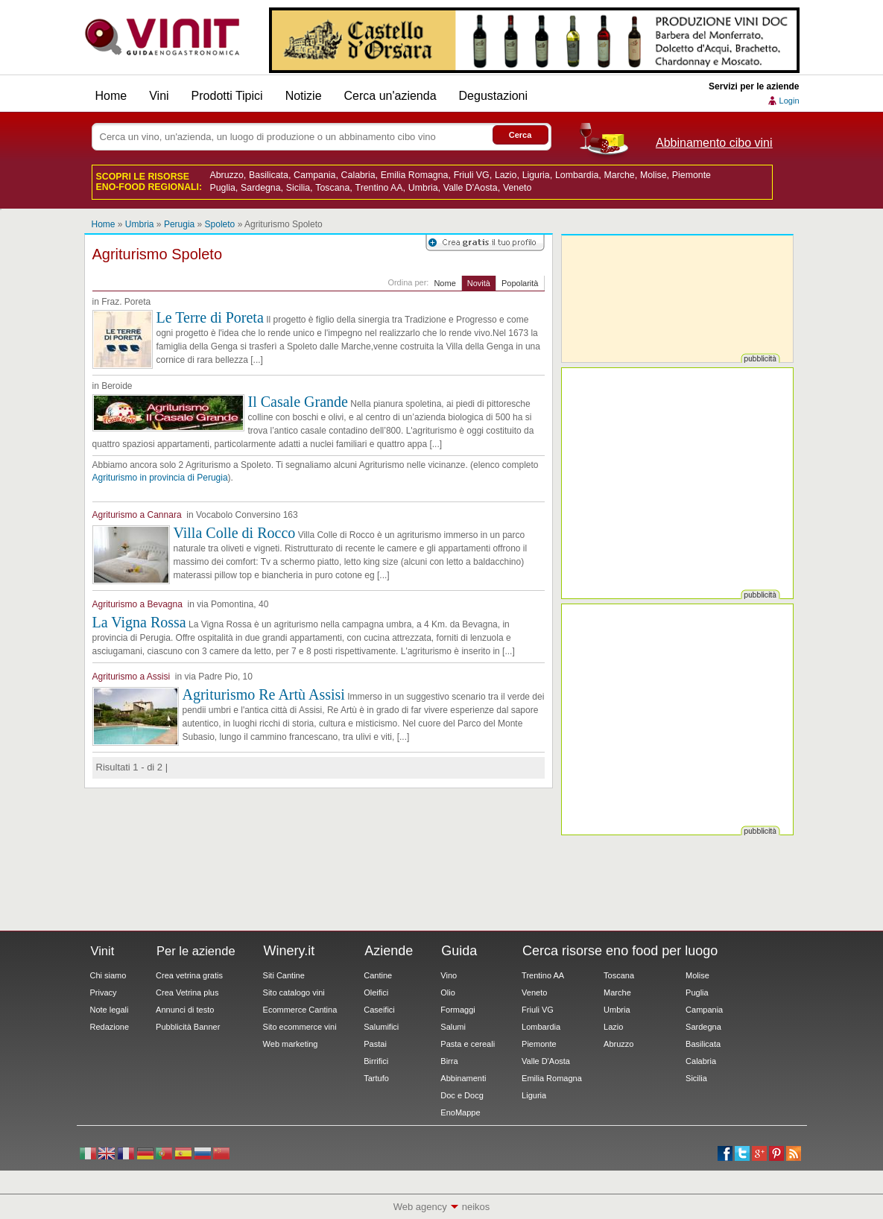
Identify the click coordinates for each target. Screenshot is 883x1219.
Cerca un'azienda (390, 95)
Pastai (375, 1043)
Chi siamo (108, 975)
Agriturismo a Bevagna (137, 604)
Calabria (358, 175)
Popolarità (520, 283)
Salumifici (381, 1026)
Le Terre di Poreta (210, 317)
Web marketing (290, 1043)
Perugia (179, 224)
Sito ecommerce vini (300, 1026)
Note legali (109, 1009)
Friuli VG (472, 175)
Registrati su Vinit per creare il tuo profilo (485, 243)
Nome (444, 283)
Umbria (423, 188)
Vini (158, 95)
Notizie (303, 95)
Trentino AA (379, 188)
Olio (447, 992)
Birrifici (376, 1061)
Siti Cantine (284, 975)
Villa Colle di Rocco (235, 533)
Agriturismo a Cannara (137, 515)
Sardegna (261, 188)
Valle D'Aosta (470, 188)
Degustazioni (493, 95)
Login (789, 100)
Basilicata (268, 175)
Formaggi (457, 1009)
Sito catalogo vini (294, 992)
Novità (478, 283)
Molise (653, 175)
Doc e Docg (461, 1095)
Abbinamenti (463, 1078)
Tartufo (376, 1078)
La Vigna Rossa (139, 622)
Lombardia (576, 175)
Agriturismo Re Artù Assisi (264, 694)
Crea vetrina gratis (189, 975)
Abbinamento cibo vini (714, 142)
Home (111, 95)
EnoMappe (460, 1112)
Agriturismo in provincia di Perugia (160, 477)
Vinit (162, 37)
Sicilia (298, 188)
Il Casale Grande (298, 401)
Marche (619, 175)
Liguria (536, 175)
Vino (448, 975)
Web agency (420, 1206)
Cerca (520, 134)
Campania (314, 175)
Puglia (222, 188)
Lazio (506, 175)
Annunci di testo (185, 1009)
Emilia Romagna (415, 175)
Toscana (332, 188)
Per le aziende (195, 950)
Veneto (517, 188)
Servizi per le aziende (754, 86)
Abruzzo (227, 175)
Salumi (453, 1026)
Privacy (103, 992)
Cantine (378, 975)
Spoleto (220, 224)
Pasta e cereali (467, 1043)
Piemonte (691, 175)
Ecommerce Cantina (300, 1009)
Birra (449, 1061)
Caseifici (379, 1009)
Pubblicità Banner (188, 1026)
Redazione (110, 1026)
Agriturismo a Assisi (131, 676)
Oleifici (376, 992)
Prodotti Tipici (227, 95)
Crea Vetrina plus (187, 992)
